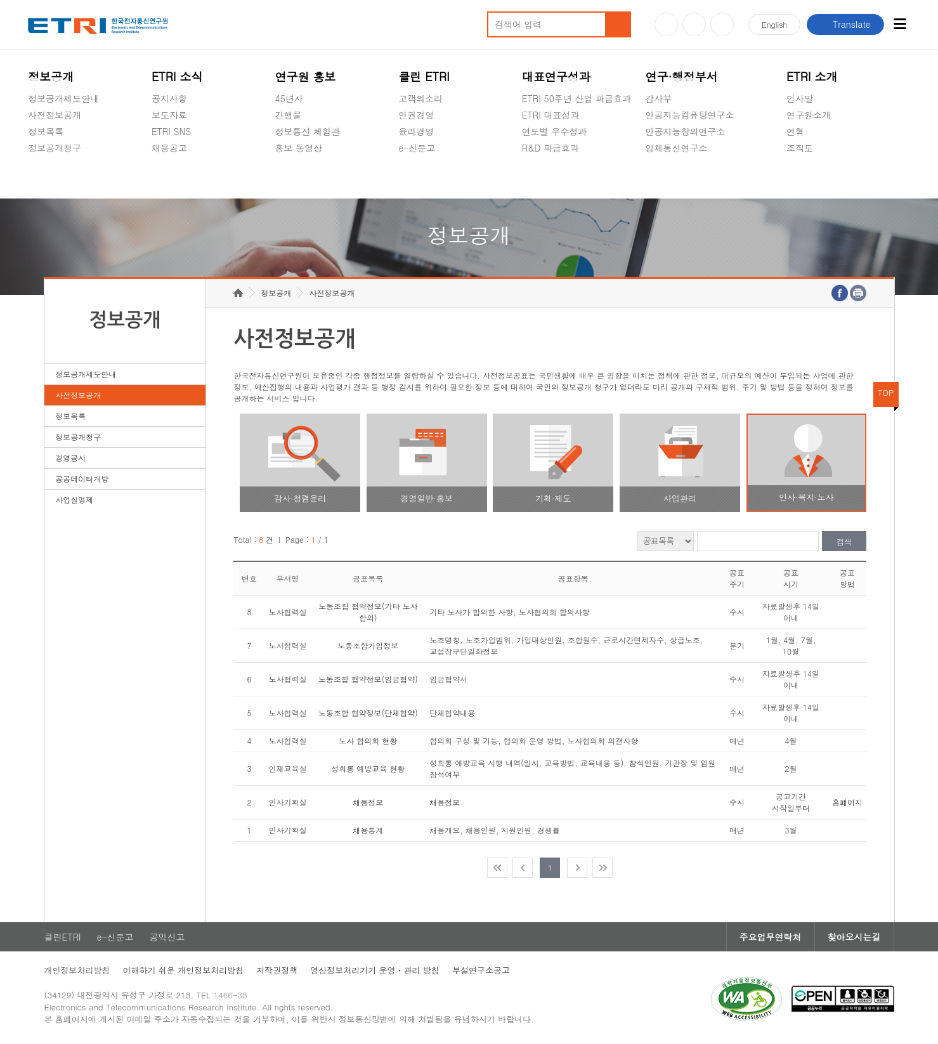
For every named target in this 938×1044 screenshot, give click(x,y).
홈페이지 (847, 802)
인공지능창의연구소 (685, 131)
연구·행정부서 (681, 76)
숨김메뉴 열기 (34, 163)
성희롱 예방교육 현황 (368, 768)
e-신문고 (416, 147)
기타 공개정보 (814, 177)
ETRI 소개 (812, 76)
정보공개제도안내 (63, 98)
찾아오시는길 (854, 936)
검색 (844, 541)
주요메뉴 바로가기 (0, 0)
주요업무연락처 (770, 936)
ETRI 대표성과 (551, 114)
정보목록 (45, 131)
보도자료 (169, 114)
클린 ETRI (424, 76)
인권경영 (416, 114)
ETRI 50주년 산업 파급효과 (576, 98)
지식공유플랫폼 (553, 177)
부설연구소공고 (481, 970)
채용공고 (169, 147)
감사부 (658, 98)
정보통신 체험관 (308, 131)
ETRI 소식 (177, 76)
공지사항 (169, 98)
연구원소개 (808, 114)
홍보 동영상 (299, 147)
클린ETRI (62, 936)
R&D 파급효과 (550, 147)
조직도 (799, 147)
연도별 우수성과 (554, 131)
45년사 (289, 98)
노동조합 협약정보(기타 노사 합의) (368, 612)
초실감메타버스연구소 (689, 177)
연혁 (795, 131)
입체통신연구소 (676, 147)
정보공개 (51, 76)
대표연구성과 (556, 76)
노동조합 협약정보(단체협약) (368, 712)
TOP (886, 392)
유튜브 (666, 24)
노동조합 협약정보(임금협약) (368, 679)
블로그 (694, 24)
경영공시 (45, 177)
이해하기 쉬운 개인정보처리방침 (183, 970)
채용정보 (368, 802)
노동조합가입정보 (367, 645)
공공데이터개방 (81, 478)
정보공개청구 (54, 147)
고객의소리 (420, 98)
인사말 (799, 98)
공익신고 (416, 177)
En (774, 24)
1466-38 (230, 995)
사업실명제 (74, 499)
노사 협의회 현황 (368, 740)
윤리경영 (416, 131)
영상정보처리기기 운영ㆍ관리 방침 (375, 970)
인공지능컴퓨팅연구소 (689, 114)
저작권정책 (276, 970)
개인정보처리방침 (77, 970)
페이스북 (722, 24)
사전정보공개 (54, 114)
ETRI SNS (171, 131)
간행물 (288, 114)
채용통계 (368, 830)
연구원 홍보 (305, 76)
